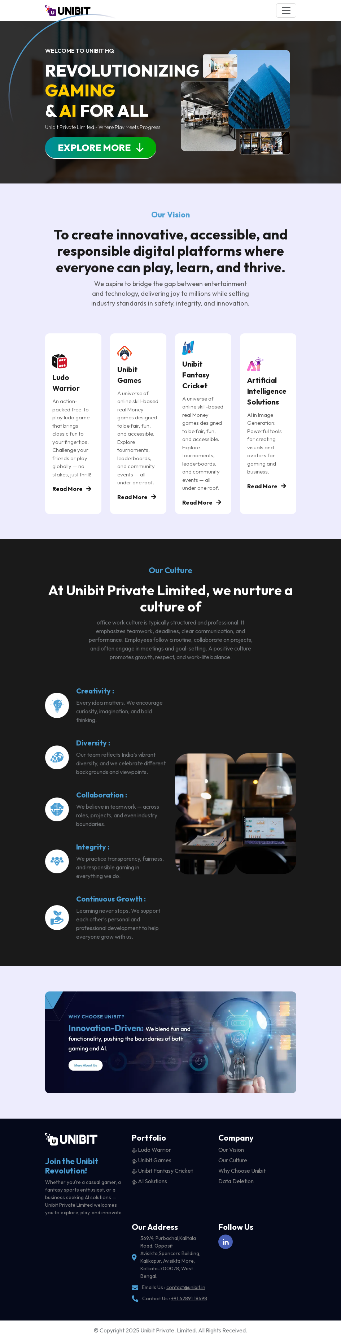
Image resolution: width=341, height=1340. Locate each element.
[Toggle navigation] (286, 10)
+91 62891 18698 (189, 1298)
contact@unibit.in (185, 1287)
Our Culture (232, 1160)
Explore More (101, 148)
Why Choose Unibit (242, 1170)
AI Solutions (149, 1181)
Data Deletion (236, 1181)
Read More (72, 488)
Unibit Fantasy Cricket (162, 1170)
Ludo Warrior (151, 1149)
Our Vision (231, 1149)
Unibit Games (151, 1160)
